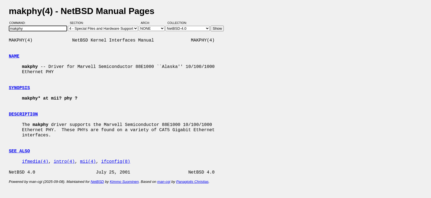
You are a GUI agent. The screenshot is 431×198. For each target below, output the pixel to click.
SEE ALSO (19, 151)
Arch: (148, 22)
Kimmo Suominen (124, 182)
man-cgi (163, 182)
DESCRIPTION (23, 114)
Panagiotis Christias (192, 182)
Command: (19, 22)
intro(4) (64, 162)
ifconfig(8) (115, 162)
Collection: (177, 22)
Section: (78, 22)
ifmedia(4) (35, 162)
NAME (14, 56)
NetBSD (97, 182)
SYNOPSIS (19, 88)
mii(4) (88, 162)
